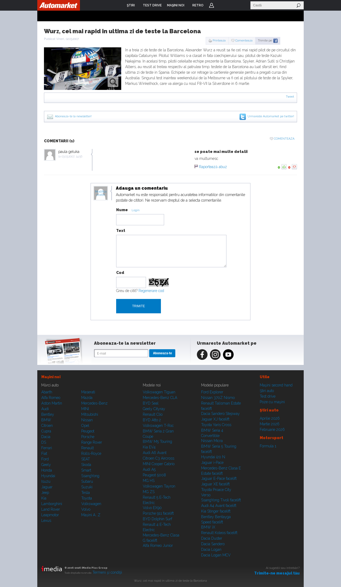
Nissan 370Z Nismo (218, 398)
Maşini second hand (276, 385)
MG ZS (149, 492)
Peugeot (87, 431)
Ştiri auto (267, 391)
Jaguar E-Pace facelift (219, 478)
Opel (85, 425)
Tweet (290, 96)
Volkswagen (91, 504)
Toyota (86, 498)
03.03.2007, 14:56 (72, 156)
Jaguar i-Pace (212, 462)
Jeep (45, 492)
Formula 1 (268, 446)
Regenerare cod (151, 291)
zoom (113, 81)
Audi (45, 409)
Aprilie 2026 (270, 418)
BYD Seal (151, 403)
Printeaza (219, 40)
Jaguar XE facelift (215, 484)
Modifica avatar (101, 193)
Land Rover (50, 509)
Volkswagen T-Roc (158, 425)
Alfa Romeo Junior (158, 545)
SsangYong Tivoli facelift (221, 500)
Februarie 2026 (272, 429)
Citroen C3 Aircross (158, 458)
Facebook (202, 354)
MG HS (149, 480)
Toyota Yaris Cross (216, 425)
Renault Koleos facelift (219, 533)
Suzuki (86, 487)
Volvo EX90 (152, 508)
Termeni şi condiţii (107, 572)
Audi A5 (149, 469)
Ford (45, 459)
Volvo (85, 509)
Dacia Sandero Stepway (220, 413)
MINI (85, 409)
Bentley (47, 414)
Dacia (45, 437)
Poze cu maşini (272, 402)
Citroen (47, 425)
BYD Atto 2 (152, 420)
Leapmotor (50, 515)
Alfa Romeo (50, 398)
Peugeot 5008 (154, 475)
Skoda (86, 465)
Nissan (87, 420)
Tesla (85, 492)
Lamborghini (51, 504)
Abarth (46, 392)
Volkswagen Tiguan (159, 392)
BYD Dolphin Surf (157, 519)
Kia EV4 (149, 447)
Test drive (267, 396)
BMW (46, 420)
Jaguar (46, 487)
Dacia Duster (211, 538)
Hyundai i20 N (213, 457)
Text (120, 230)
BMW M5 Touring (157, 441)
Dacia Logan (211, 549)
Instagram (215, 354)
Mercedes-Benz (94, 403)
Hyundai (48, 476)
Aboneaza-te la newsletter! (73, 116)
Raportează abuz (213, 167)
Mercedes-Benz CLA (160, 398)
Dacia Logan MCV (216, 555)
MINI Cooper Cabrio (158, 464)
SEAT (85, 459)
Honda (46, 470)
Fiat (44, 453)
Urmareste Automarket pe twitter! (270, 116)
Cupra (46, 431)
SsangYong (90, 476)
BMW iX (208, 527)
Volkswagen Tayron (159, 486)
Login (211, 5)
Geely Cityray (154, 409)
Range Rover (91, 442)
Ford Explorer (212, 392)
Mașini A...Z (90, 515)
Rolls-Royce (91, 453)
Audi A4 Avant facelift (218, 505)
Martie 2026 (269, 424)
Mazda (86, 398)
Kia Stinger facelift (215, 511)
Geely (46, 465)
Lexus (46, 520)
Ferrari (46, 448)
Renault (87, 448)
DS (43, 442)
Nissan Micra (212, 441)
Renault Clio (153, 414)
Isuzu (45, 481)
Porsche (87, 437)
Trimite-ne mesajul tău (277, 573)
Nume (122, 210)
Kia (43, 498)
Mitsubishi (89, 414)
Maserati (88, 392)
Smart (86, 470)
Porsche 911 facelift (158, 513)
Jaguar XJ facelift (215, 419)
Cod (120, 272)
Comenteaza (244, 40)
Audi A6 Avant (155, 453)
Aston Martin (51, 403)
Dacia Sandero (213, 544)
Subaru (87, 481)
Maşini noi (50, 377)
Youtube (228, 354)
